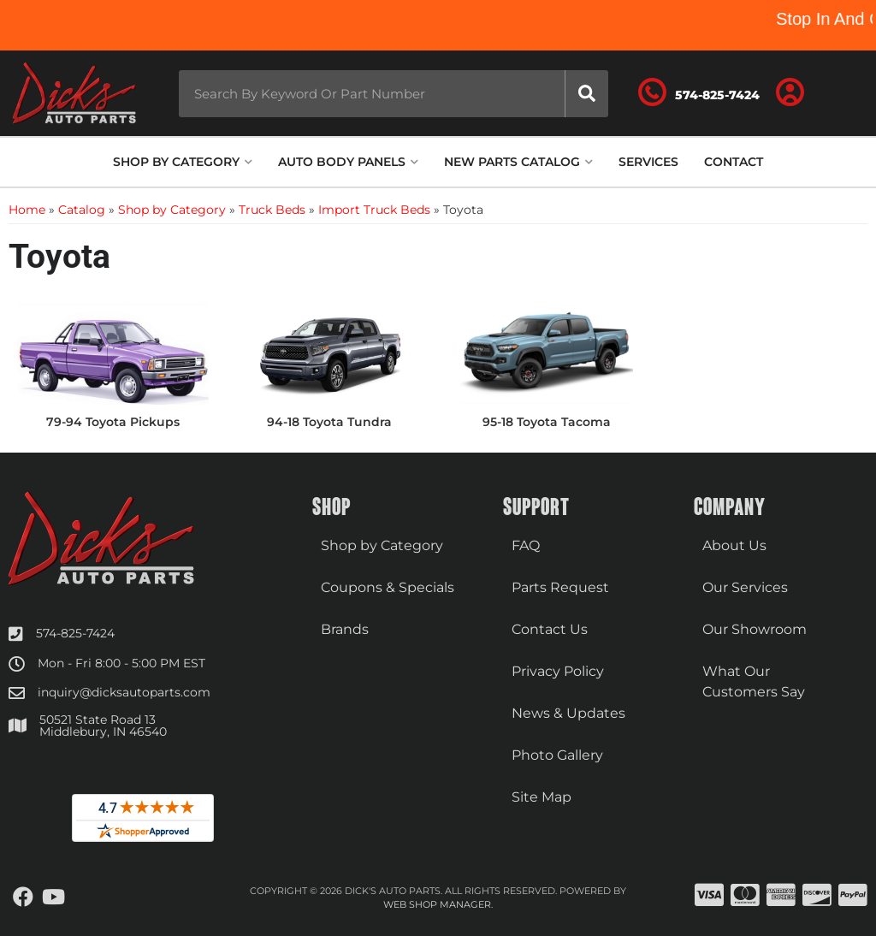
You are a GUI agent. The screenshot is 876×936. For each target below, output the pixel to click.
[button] (394, 93)
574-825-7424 (75, 633)
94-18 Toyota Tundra (329, 421)
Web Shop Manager (437, 904)
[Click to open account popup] (790, 93)
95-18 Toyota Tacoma (546, 421)
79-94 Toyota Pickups (113, 421)
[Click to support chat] (699, 93)
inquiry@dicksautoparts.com (124, 692)
